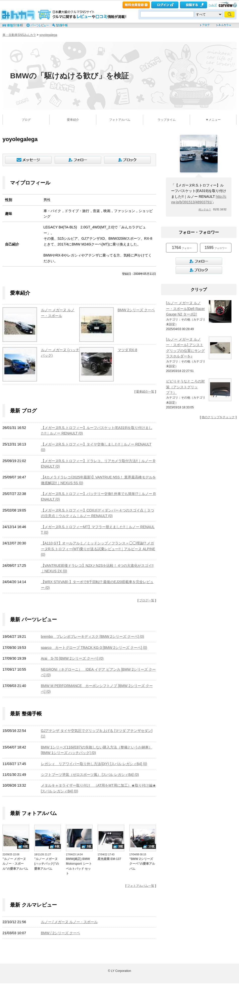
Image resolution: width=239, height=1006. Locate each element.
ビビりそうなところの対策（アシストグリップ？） (185, 387)
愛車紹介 (73, 119)
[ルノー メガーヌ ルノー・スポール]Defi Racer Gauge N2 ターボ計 (185, 308)
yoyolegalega (48, 35)
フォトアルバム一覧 (140, 886)
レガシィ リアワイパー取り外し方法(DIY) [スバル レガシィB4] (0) (94, 764)
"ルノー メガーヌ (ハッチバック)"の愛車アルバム (46, 863)
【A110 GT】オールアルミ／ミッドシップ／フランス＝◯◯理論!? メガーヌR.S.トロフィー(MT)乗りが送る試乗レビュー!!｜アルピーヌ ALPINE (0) (98, 548)
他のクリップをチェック (218, 417)
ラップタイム (166, 119)
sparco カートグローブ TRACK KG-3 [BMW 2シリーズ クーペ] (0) (94, 648)
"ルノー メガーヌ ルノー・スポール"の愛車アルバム (15, 863)
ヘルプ (213, 4)
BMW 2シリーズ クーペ (136, 310)
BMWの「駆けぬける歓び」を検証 (69, 76)
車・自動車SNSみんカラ (19, 35)
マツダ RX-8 (127, 350)
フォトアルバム (119, 119)
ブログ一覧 (146, 600)
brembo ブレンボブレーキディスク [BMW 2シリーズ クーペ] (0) (92, 637)
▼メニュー (213, 119)
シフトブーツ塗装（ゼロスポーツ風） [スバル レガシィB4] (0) (90, 775)
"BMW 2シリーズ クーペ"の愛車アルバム (142, 863)
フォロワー (216, 247)
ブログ (26, 119)
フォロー (181, 247)
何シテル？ (204, 209)
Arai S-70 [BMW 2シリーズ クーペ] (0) (72, 658)
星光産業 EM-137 (109, 859)
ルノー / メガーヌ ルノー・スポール (69, 922)
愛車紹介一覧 (145, 391)
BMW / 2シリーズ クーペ (60, 933)
